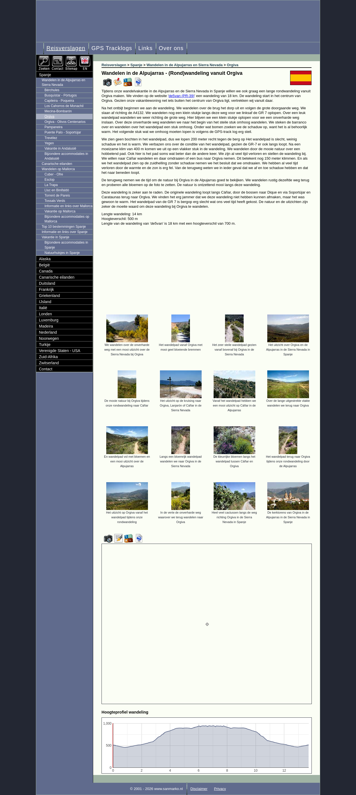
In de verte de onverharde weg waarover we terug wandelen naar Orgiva (180, 517)
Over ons (171, 48)
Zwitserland (49, 363)
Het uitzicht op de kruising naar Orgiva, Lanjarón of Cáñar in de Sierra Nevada (181, 405)
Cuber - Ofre (53, 174)
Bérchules (51, 90)
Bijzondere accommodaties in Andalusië (66, 156)
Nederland (48, 332)
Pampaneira (53, 127)
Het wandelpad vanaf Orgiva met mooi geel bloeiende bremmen (180, 347)
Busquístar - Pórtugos (60, 95)
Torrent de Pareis (57, 195)
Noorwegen (49, 338)
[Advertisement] (211, 267)
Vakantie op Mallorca (59, 211)
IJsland (45, 301)
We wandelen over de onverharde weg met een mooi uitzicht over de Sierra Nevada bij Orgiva (127, 349)
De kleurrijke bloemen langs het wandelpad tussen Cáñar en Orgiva (234, 461)
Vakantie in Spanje (55, 237)
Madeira (46, 326)
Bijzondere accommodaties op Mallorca (66, 219)
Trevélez (50, 138)
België (44, 265)
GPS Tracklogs (112, 48)
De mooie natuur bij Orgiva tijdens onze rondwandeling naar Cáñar (127, 403)
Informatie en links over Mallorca (68, 206)
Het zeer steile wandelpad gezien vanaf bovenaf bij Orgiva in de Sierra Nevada (234, 349)
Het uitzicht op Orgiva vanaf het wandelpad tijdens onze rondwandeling (127, 517)
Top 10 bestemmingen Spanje (64, 227)
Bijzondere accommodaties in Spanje (66, 245)
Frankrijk (46, 289)
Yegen (49, 143)
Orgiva (49, 116)
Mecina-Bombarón (58, 111)
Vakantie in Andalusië (60, 148)
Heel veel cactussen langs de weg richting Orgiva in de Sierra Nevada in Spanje (234, 517)
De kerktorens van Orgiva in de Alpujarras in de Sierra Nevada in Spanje (288, 517)
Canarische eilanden (57, 164)
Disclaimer (199, 789)
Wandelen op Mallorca (58, 169)
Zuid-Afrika (48, 357)
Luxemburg (48, 320)
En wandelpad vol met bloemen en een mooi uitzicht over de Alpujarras (127, 461)
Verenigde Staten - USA (59, 350)
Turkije (45, 344)
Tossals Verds (54, 201)
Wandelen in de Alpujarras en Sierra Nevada (63, 82)
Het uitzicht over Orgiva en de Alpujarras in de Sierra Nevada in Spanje (288, 349)
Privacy (220, 789)
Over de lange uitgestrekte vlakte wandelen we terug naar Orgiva (288, 403)
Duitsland (47, 283)
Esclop (49, 180)
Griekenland (49, 295)
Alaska (45, 259)
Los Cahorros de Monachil (63, 106)
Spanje (45, 75)
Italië (43, 308)
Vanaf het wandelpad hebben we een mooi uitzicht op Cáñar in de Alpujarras (234, 405)
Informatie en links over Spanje (65, 232)
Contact (45, 369)
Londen (45, 314)
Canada (46, 271)
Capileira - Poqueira (59, 101)
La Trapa (51, 185)
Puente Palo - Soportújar (62, 132)
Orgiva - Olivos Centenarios (64, 122)
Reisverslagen (65, 48)
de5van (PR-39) (181, 96)
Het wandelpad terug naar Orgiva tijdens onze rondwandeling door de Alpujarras (288, 461)
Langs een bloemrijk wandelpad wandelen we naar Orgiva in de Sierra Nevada (181, 461)
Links (145, 48)
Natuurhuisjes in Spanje (62, 253)
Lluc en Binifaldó (56, 190)
